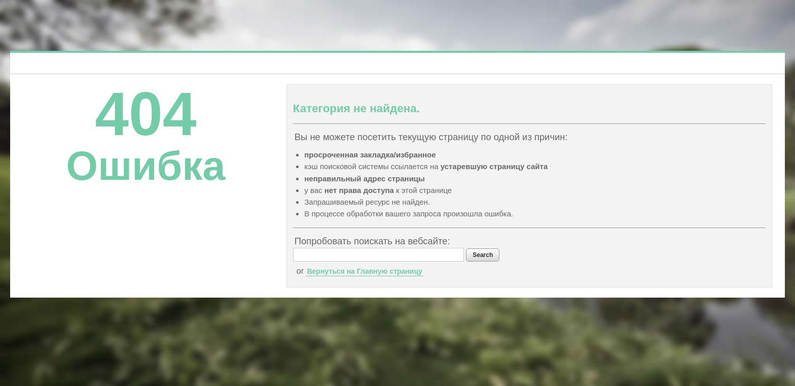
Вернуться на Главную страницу (364, 271)
